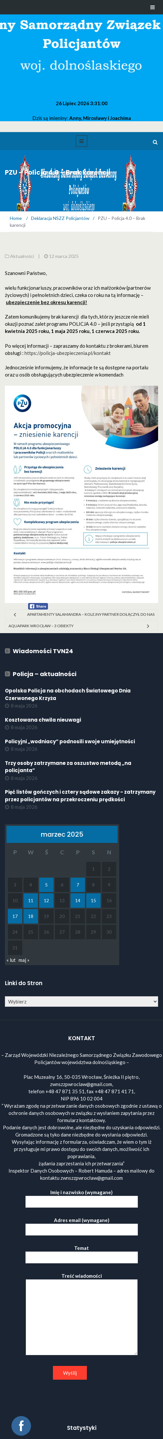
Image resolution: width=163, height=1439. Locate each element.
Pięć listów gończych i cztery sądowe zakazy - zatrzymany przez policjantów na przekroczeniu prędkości (80, 795)
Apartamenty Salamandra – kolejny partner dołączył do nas (91, 614)
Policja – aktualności (44, 674)
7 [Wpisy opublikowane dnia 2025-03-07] (77, 884)
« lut (11, 960)
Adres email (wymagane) (81, 1225)
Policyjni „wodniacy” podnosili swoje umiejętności (70, 741)
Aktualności (22, 256)
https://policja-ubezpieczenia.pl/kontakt (67, 353)
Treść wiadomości (82, 1314)
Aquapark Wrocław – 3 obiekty (40, 625)
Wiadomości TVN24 (43, 651)
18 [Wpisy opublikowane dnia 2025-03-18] (30, 916)
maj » (24, 960)
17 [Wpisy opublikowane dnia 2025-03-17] (15, 916)
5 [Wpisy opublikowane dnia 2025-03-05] (46, 884)
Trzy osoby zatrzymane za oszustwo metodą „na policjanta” (68, 767)
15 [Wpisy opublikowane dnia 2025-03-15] (93, 900)
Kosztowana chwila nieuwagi (43, 719)
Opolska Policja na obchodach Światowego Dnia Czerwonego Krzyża (68, 694)
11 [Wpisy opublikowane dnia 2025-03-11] (30, 900)
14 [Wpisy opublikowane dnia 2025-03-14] (77, 900)
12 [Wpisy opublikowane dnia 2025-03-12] (46, 900)
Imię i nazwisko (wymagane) (81, 1197)
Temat (81, 1252)
